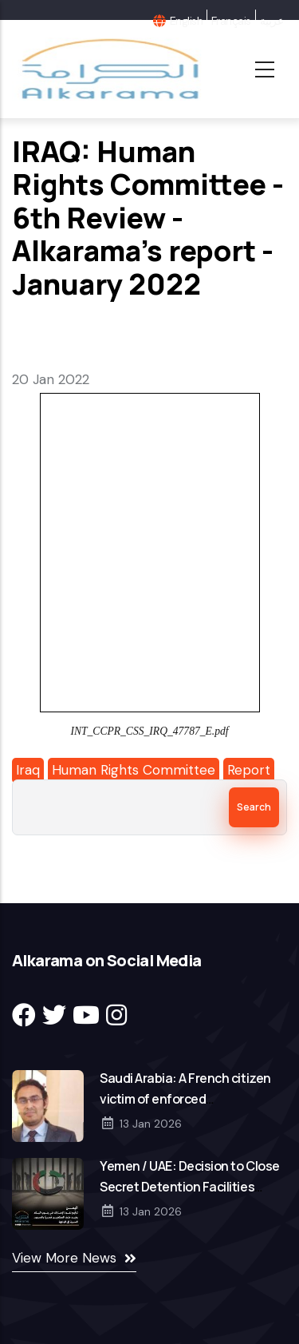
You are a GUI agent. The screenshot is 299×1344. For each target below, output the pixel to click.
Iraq (28, 770)
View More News (64, 1258)
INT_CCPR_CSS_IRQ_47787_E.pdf (149, 731)
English (186, 21)
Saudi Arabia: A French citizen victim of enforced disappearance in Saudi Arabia (188, 1098)
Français (231, 21)
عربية (271, 21)
